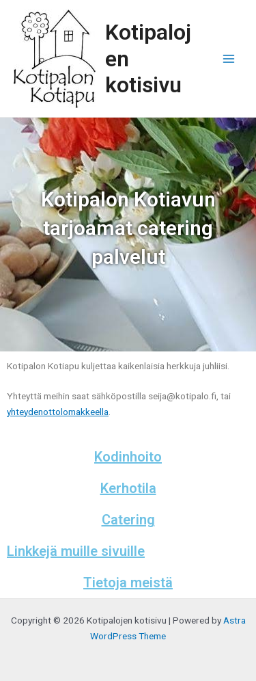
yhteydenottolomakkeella (58, 411)
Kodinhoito (128, 457)
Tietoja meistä (128, 582)
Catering (128, 519)
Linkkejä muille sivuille (76, 551)
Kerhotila (128, 488)
